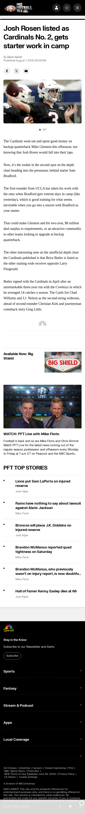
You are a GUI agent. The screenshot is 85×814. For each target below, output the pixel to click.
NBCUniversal (27, 783)
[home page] (18, 7)
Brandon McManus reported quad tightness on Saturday (43, 549)
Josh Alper (21, 491)
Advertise (24, 768)
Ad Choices (10, 768)
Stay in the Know (15, 640)
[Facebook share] (6, 71)
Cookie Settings (28, 777)
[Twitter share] (16, 71)
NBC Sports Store (14, 771)
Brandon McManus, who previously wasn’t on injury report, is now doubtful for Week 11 (47, 571)
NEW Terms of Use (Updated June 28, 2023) (30, 774)
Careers (37, 768)
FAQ (70, 768)
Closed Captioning (55, 768)
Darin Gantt (14, 57)
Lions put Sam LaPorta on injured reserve (42, 483)
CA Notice (10, 777)
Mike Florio (22, 513)
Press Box (33, 771)
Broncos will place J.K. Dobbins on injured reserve (43, 527)
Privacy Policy (66, 774)
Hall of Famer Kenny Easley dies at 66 (45, 591)
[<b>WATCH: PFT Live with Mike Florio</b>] (42, 407)
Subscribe (12, 655)
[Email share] (26, 71)
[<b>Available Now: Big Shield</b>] (63, 362)
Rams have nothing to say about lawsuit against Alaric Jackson (48, 505)
